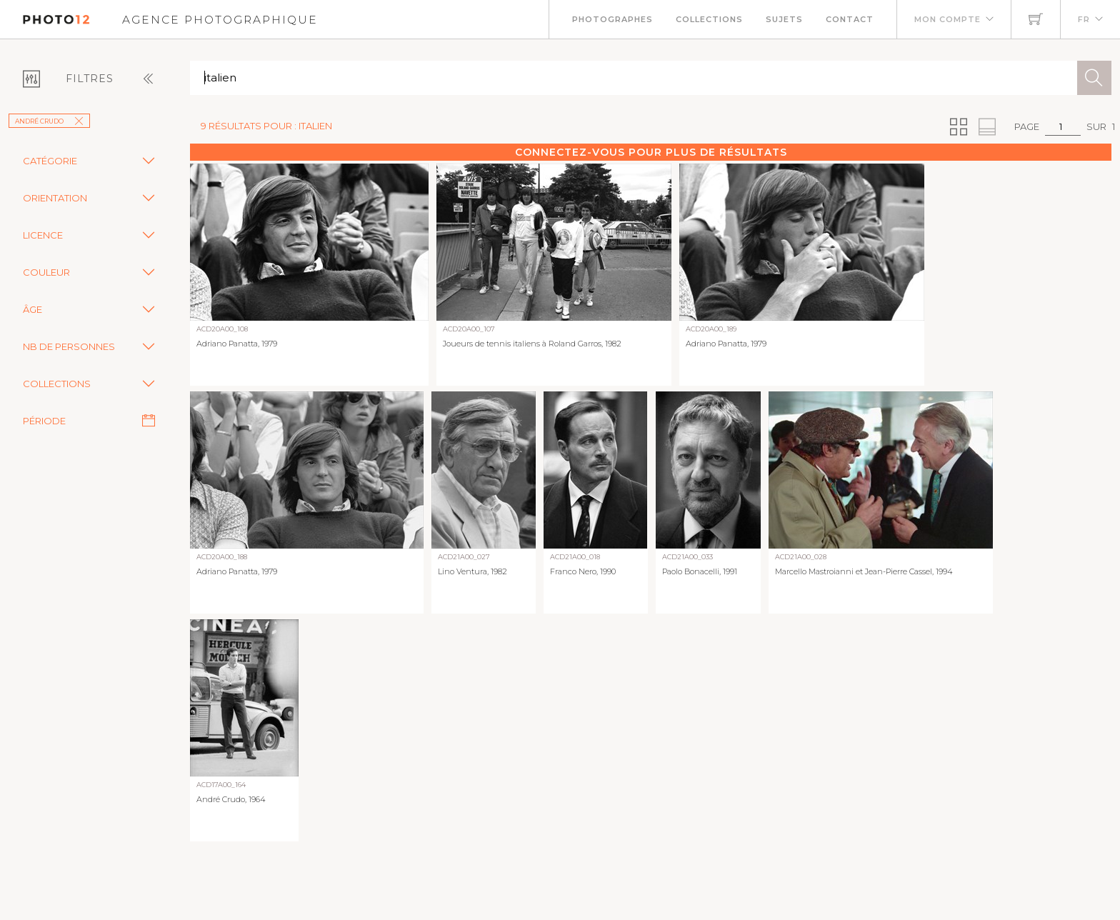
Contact (850, 19)
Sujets (784, 19)
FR (1084, 19)
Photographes (612, 19)
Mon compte (947, 19)
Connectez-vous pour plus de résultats (651, 152)
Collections (709, 19)
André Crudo (49, 121)
